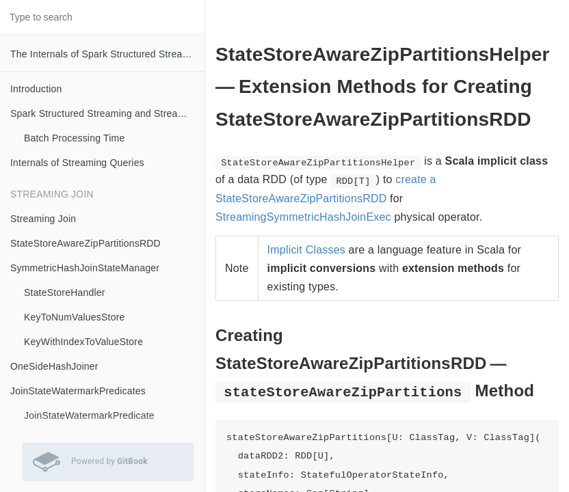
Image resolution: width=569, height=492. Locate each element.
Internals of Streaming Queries (77, 162)
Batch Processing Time (74, 138)
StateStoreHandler (64, 292)
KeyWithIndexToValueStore (83, 341)
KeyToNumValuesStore (74, 317)
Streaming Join (43, 218)
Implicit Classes (306, 250)
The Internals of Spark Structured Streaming (107, 54)
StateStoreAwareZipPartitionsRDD (85, 243)
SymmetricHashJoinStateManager (84, 267)
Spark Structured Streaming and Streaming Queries (107, 113)
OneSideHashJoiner (54, 366)
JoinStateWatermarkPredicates (78, 390)
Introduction (36, 88)
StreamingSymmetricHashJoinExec (303, 217)
